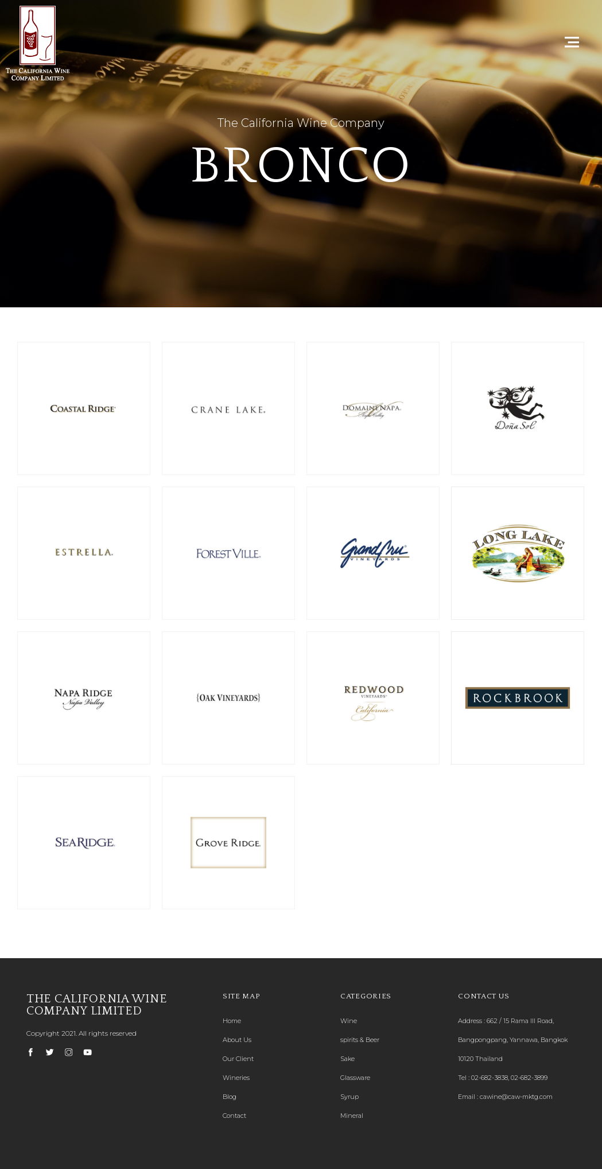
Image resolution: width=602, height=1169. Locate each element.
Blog (229, 1097)
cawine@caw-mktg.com (516, 1097)
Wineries (236, 1078)
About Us (237, 1040)
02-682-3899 (529, 1078)
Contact (234, 1116)
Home (232, 1021)
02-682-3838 (489, 1078)
